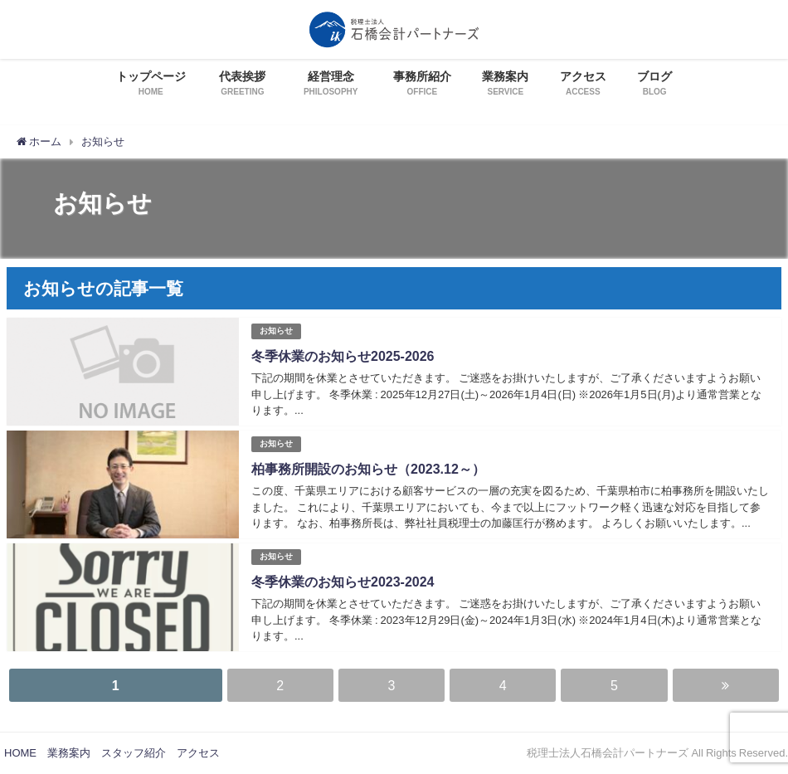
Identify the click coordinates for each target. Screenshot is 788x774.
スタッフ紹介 (133, 752)
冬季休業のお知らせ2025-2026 (343, 356)
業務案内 (68, 752)
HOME (20, 752)
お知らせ (276, 330)
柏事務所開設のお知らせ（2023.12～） (368, 468)
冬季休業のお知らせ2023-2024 (343, 581)
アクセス (198, 752)
